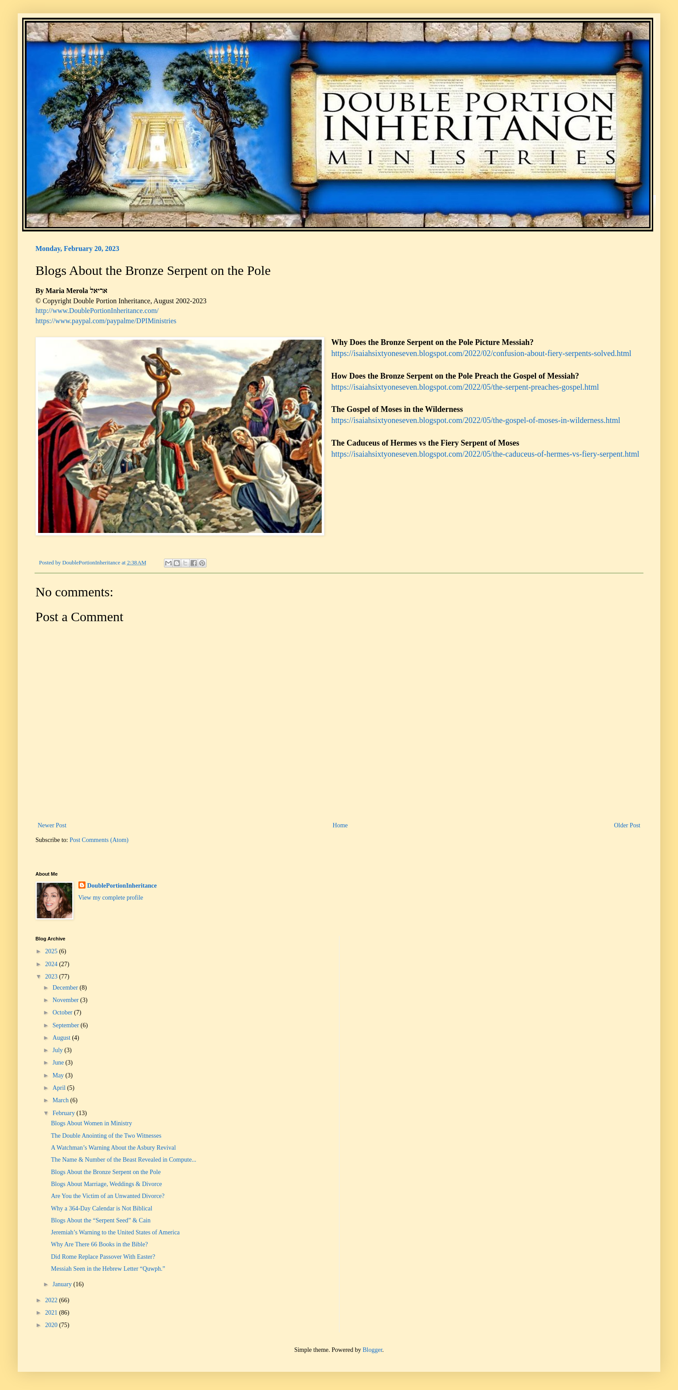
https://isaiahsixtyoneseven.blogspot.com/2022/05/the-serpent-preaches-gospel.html (466, 387)
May (58, 1075)
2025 (52, 951)
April (59, 1088)
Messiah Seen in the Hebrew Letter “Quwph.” (108, 1268)
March (61, 1100)
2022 (52, 1300)
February (64, 1113)
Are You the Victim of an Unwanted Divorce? (107, 1196)
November (66, 1000)
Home (340, 825)
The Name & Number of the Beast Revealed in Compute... (123, 1159)
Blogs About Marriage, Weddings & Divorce (106, 1184)
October (63, 1012)
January (62, 1284)
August (62, 1037)
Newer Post (52, 825)
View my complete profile (111, 897)
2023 (52, 976)
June (58, 1062)
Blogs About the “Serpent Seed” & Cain (101, 1220)
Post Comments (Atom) (99, 840)
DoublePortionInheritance (122, 885)
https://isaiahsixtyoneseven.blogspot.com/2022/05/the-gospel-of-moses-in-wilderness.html (476, 420)
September (66, 1025)
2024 (52, 964)
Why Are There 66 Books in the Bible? (99, 1244)
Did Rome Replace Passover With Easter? (103, 1256)
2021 (52, 1312)
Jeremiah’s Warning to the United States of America (115, 1232)
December (65, 987)
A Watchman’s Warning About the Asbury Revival (113, 1147)
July (58, 1050)
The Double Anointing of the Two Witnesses (106, 1135)
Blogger (372, 1350)
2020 (52, 1325)
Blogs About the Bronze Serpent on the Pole (106, 1172)
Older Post (627, 825)
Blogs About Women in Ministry (91, 1123)
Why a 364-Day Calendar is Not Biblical (101, 1208)
